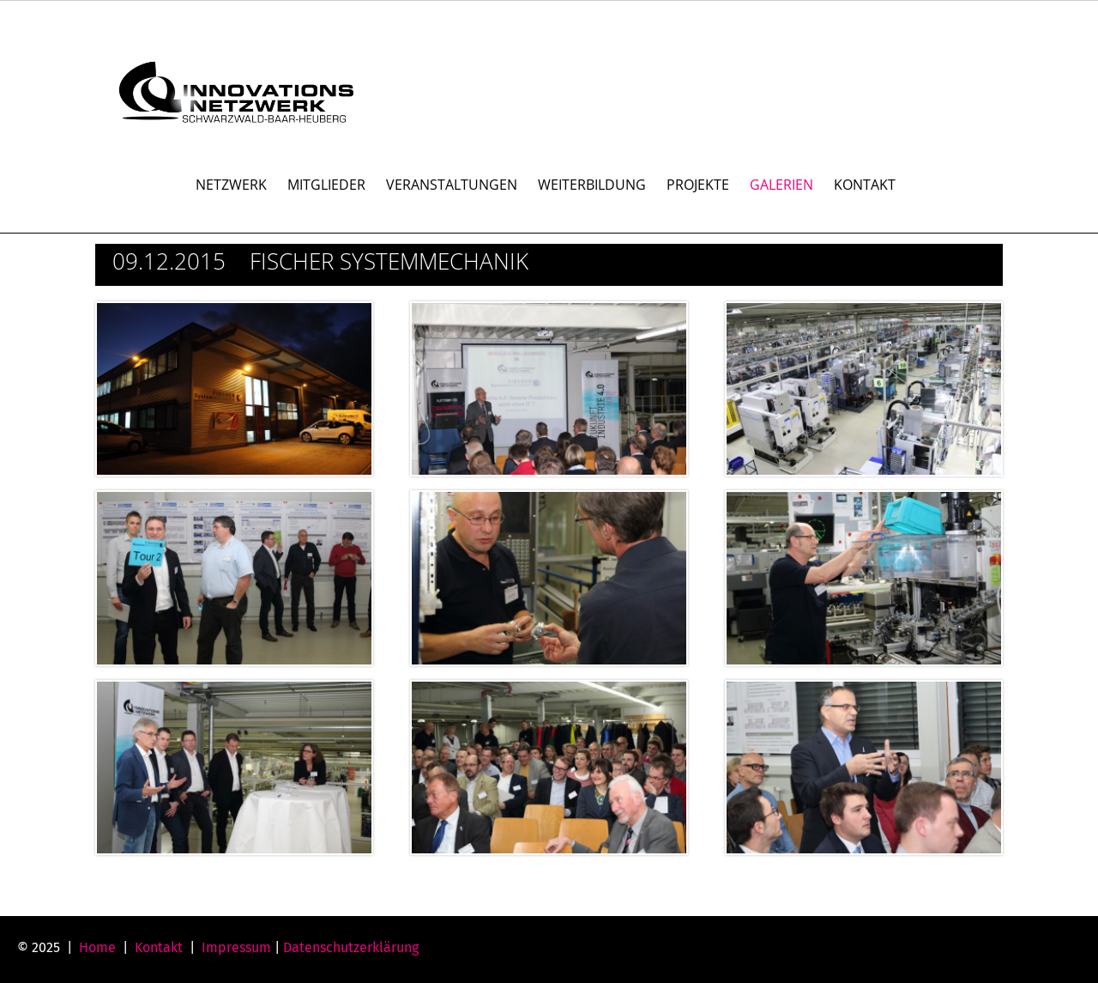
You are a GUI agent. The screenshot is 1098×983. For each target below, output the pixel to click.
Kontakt (159, 947)
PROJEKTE (698, 184)
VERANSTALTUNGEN (451, 184)
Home (97, 947)
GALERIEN (781, 184)
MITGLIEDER (326, 184)
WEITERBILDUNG (592, 184)
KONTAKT (865, 184)
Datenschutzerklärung (351, 947)
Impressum (236, 947)
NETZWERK (231, 184)
